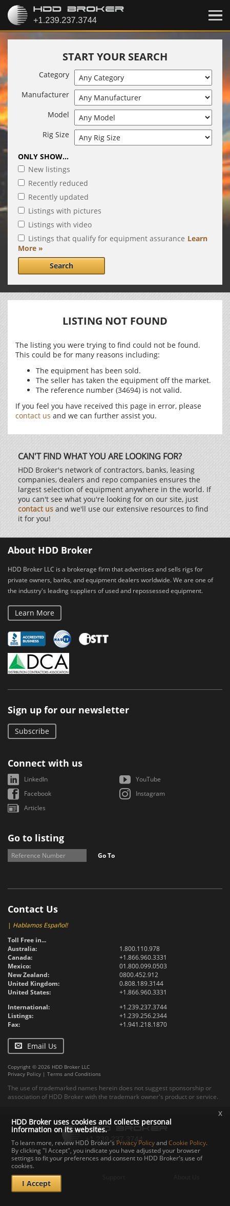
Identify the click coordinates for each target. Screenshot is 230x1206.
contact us (33, 415)
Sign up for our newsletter (68, 710)
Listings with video (60, 224)
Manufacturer (45, 94)
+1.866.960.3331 (143, 957)
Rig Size (56, 134)
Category (54, 74)
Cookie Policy (187, 1142)
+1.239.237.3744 (143, 1007)
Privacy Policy (24, 1073)
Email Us (42, 1046)
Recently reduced (58, 183)
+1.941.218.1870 (143, 1024)
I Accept (36, 1183)
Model (58, 114)
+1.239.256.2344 (143, 1015)
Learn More (34, 613)
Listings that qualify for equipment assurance (106, 238)
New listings (49, 169)
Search (61, 265)
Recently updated (58, 197)
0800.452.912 (138, 974)
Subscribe (32, 731)
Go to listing (36, 838)
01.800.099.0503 (143, 966)
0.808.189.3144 (141, 983)
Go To (106, 855)
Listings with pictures (64, 211)
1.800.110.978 (139, 948)
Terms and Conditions (74, 1073)
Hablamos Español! (40, 925)
